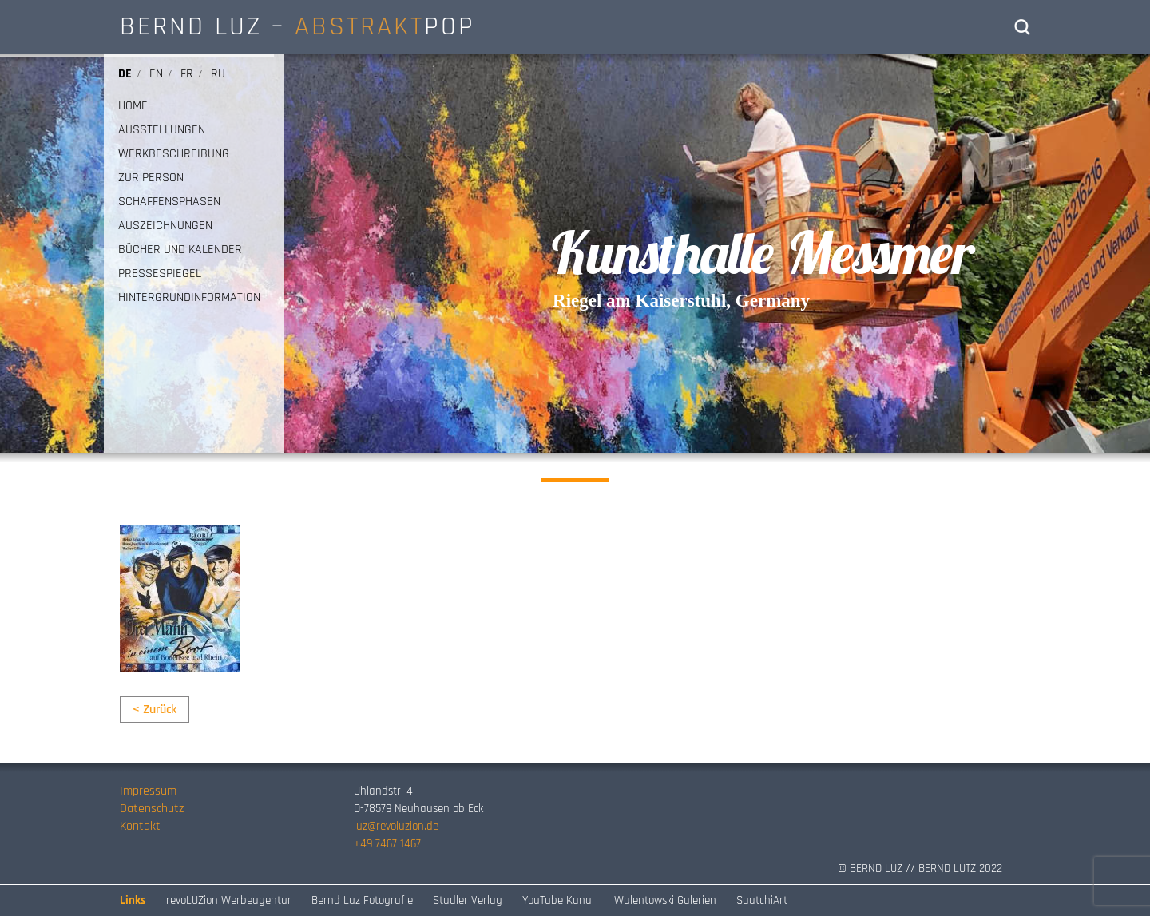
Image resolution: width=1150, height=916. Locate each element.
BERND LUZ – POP (297, 26)
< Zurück (154, 709)
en (156, 73)
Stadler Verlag (467, 900)
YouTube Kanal (558, 900)
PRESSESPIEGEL (159, 274)
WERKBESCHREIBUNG (173, 154)
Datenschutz (152, 808)
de (125, 73)
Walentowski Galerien (665, 900)
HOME (133, 106)
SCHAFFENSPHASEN (169, 202)
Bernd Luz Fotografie (362, 900)
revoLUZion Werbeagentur (228, 900)
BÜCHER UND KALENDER (180, 250)
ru (218, 73)
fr (186, 73)
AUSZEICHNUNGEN (165, 226)
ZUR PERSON (151, 178)
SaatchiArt (761, 900)
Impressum (148, 791)
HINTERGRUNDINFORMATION (189, 298)
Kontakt (140, 826)
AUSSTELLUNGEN (161, 130)
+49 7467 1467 (387, 843)
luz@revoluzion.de (396, 826)
